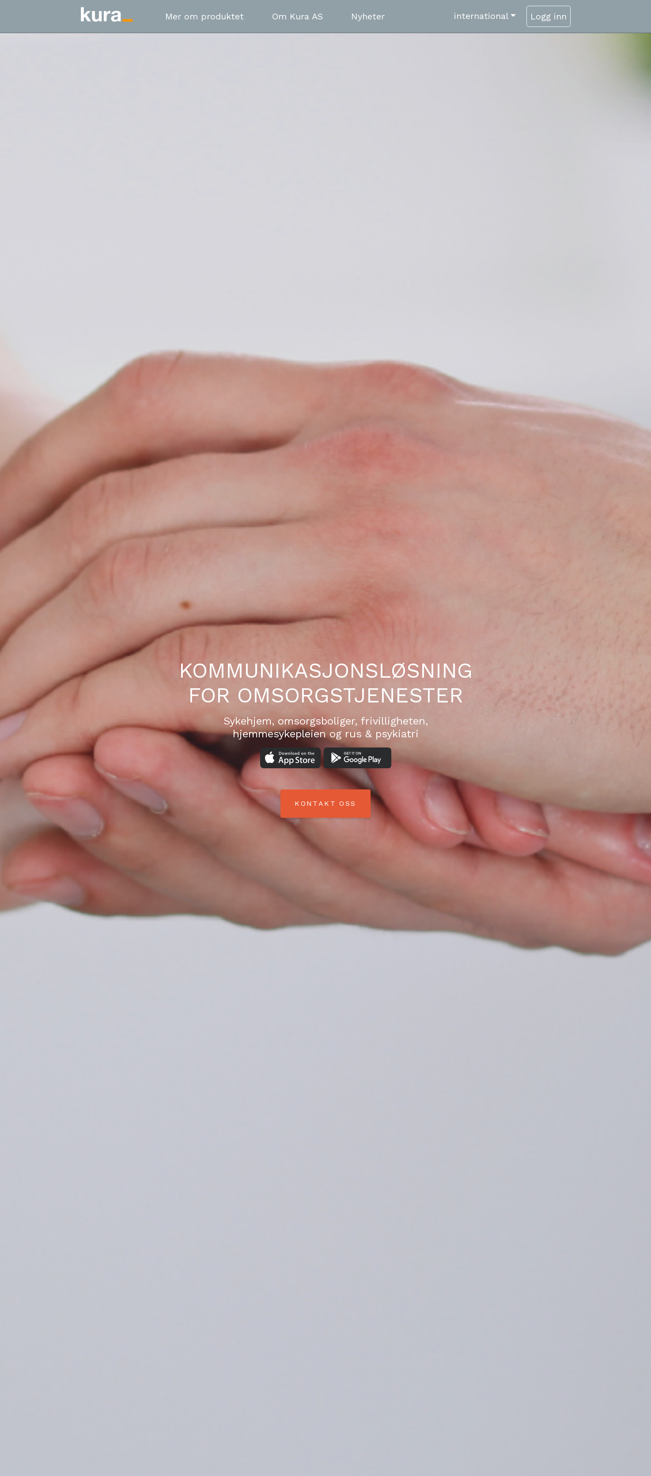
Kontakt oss (325, 803)
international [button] (481, 16)
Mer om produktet (204, 16)
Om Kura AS (297, 16)
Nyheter (368, 16)
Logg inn (548, 16)
